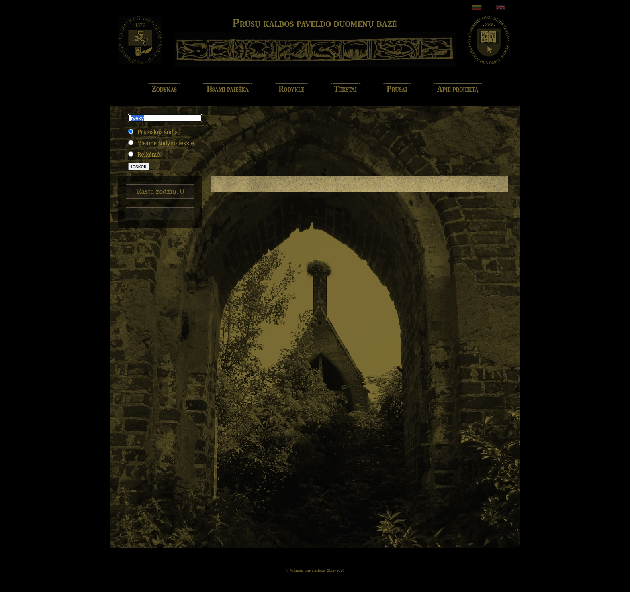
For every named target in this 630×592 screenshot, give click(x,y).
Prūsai (397, 89)
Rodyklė (292, 89)
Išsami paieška (228, 89)
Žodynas (164, 89)
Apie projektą (458, 89)
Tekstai (345, 89)
